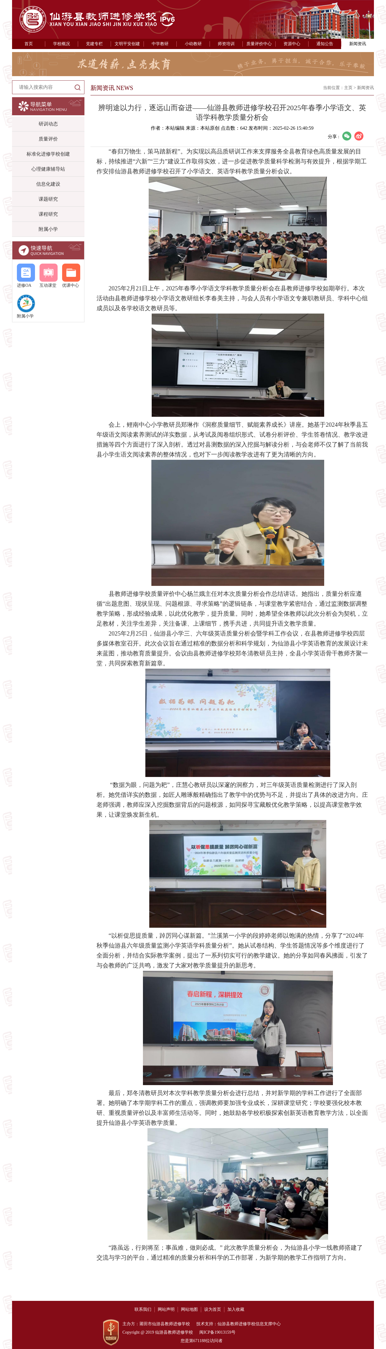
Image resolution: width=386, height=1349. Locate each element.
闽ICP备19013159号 (217, 1332)
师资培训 (226, 44)
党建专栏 (94, 44)
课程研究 (48, 214)
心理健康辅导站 (48, 169)
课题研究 (48, 199)
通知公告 (324, 44)
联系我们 (142, 1309)
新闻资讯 (357, 44)
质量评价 (48, 138)
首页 (28, 44)
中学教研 (160, 44)
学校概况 (61, 44)
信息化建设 (48, 184)
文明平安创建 (127, 44)
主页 (348, 87)
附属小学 (48, 229)
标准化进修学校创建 (48, 153)
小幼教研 (193, 44)
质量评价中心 (259, 44)
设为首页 (212, 1309)
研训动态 (48, 123)
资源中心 (291, 44)
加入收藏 (235, 1309)
